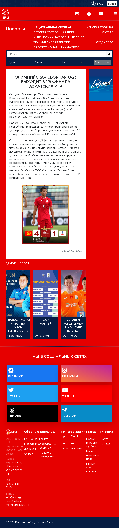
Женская (30, 448)
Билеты (45, 438)
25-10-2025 (70, 336)
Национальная (34, 438)
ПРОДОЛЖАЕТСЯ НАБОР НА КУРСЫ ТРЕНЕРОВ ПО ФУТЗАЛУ (19, 327)
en (114, 3)
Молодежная (32, 443)
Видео (106, 443)
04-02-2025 (14, 336)
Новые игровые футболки (92, 442)
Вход (100, 3)
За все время (102, 62)
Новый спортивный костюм (94, 467)
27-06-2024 (42, 336)
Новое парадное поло (92, 455)
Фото (105, 438)
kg (110, 3)
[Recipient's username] (56, 54)
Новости (15, 28)
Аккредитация (73, 448)
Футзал (28, 453)
